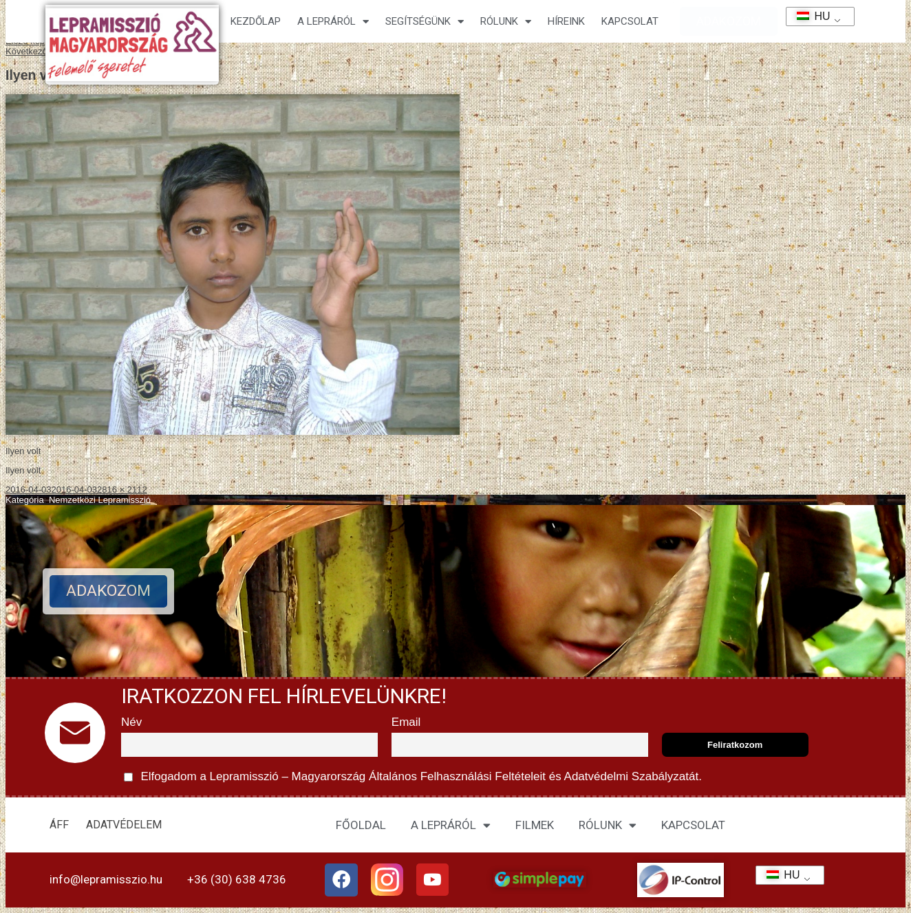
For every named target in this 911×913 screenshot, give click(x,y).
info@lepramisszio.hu (106, 879)
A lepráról (333, 22)
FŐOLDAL (361, 825)
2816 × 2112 (122, 489)
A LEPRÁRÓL (451, 825)
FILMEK (534, 825)
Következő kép (35, 51)
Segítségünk (424, 22)
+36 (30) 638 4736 (236, 879)
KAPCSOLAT (629, 21)
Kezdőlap (256, 21)
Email (406, 722)
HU (809, 16)
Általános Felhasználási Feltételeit (456, 776)
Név (131, 722)
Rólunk (505, 22)
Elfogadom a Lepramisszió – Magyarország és (413, 777)
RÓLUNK (607, 825)
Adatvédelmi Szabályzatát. (631, 776)
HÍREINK (566, 21)
